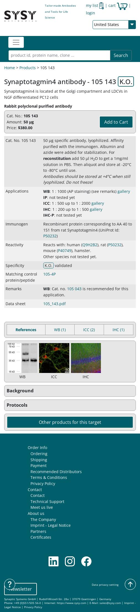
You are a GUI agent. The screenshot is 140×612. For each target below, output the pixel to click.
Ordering (38, 453)
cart (118, 5)
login (90, 12)
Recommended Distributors (56, 471)
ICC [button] (46, 203)
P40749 (64, 250)
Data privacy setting (105, 585)
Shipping (38, 459)
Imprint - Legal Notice (50, 525)
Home (9, 67)
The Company (43, 519)
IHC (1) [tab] (118, 329)
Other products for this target (70, 422)
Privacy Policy (42, 483)
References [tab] (26, 329)
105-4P (49, 274)
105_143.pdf (54, 303)
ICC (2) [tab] (89, 329)
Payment (38, 465)
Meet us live (41, 507)
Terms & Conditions (48, 477)
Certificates (40, 537)
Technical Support (47, 501)
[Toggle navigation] (16, 42)
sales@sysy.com (110, 603)
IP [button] (45, 197)
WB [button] (46, 191)
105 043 (74, 288)
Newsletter (20, 589)
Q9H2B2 (89, 244)
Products (27, 67)
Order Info (37, 447)
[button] (70, 391)
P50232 (50, 235)
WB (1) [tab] (60, 329)
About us (36, 513)
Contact (35, 489)
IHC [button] (46, 209)
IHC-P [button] (48, 215)
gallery (124, 191)
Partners (38, 531)
